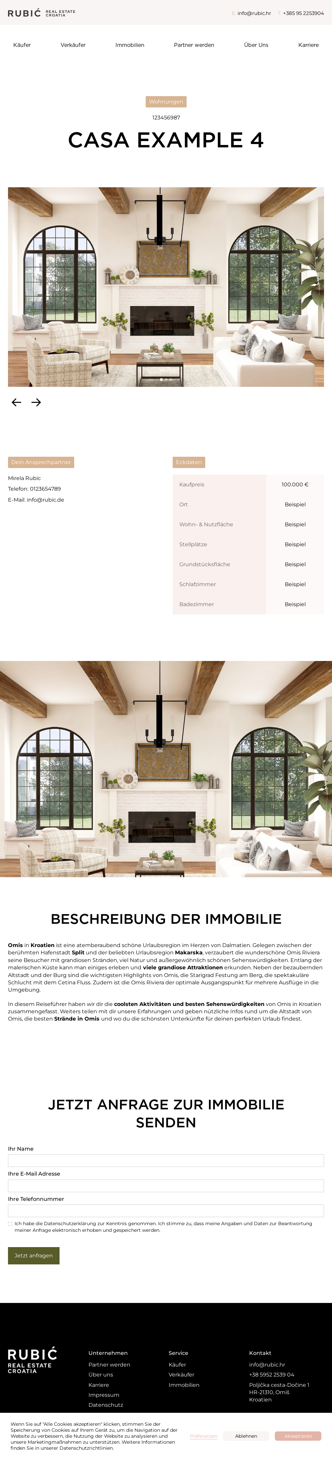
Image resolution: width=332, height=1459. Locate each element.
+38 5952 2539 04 (271, 1375)
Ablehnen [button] (246, 1436)
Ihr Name (21, 1149)
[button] (16, 402)
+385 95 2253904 (303, 13)
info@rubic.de (45, 500)
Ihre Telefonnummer (36, 1199)
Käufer (22, 45)
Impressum (103, 1395)
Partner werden (194, 45)
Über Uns (256, 45)
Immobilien (129, 45)
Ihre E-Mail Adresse (34, 1174)
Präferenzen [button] (204, 1436)
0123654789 (45, 489)
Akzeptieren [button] (298, 1436)
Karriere (308, 45)
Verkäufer (73, 45)
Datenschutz (105, 1405)
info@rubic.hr (254, 13)
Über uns (100, 1375)
